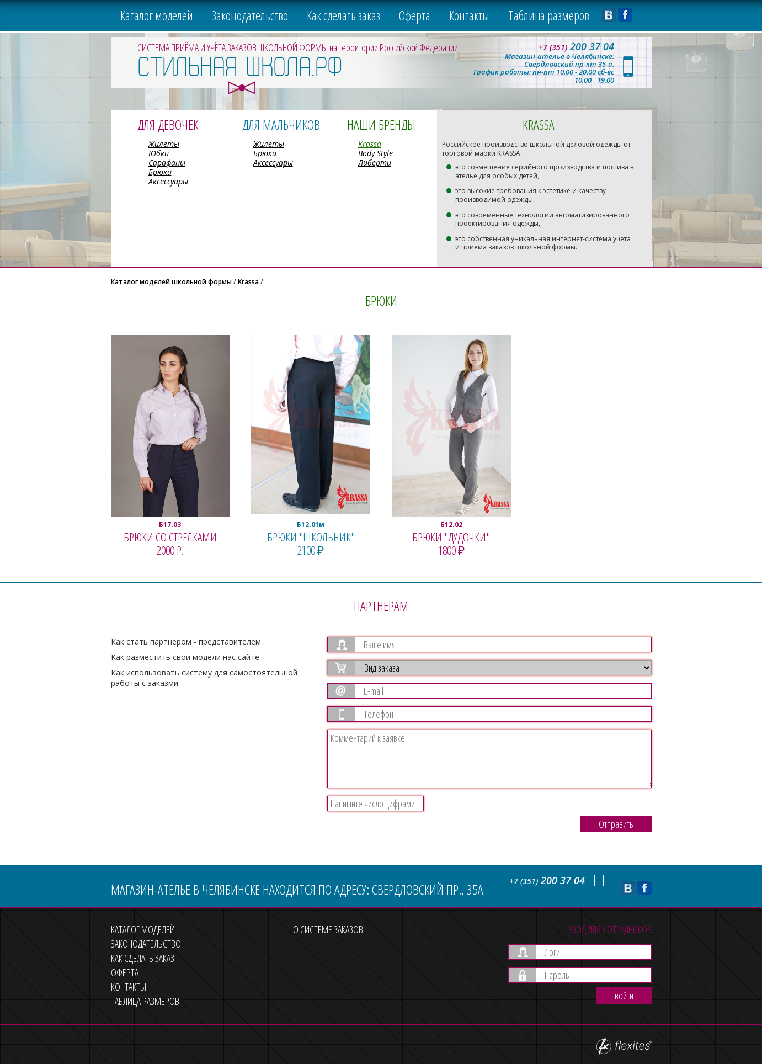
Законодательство (250, 15)
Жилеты (163, 144)
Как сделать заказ (343, 15)
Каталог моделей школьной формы (171, 281)
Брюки (160, 172)
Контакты (469, 15)
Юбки (158, 153)
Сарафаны (166, 162)
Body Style (375, 153)
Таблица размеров (548, 15)
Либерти (374, 162)
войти (624, 995)
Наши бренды (381, 124)
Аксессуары (168, 181)
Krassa (369, 144)
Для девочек (167, 124)
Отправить (616, 824)
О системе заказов (328, 929)
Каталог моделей (156, 15)
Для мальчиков (281, 124)
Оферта (414, 15)
